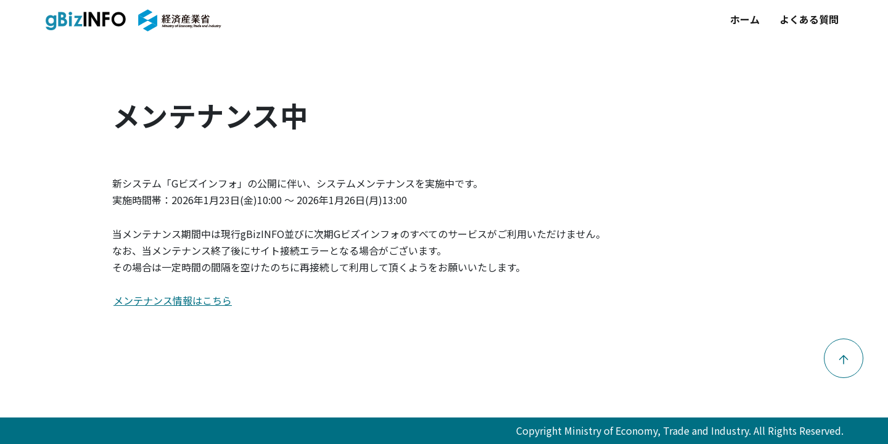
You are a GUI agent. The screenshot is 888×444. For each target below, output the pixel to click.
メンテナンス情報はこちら (172, 300)
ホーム (745, 19)
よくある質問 (809, 19)
